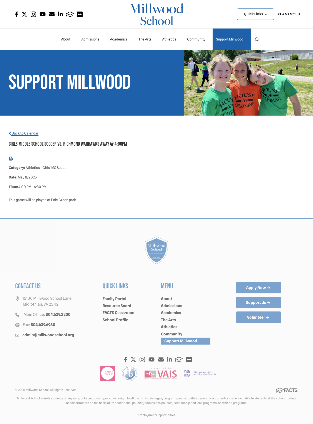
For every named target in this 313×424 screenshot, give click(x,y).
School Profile (115, 320)
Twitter (24, 14)
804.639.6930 (43, 324)
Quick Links (255, 14)
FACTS (70, 14)
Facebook (16, 14)
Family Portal (114, 298)
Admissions (92, 39)
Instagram (33, 14)
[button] (256, 39)
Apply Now (258, 288)
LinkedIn (60, 14)
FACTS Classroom (118, 312)
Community (198, 39)
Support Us (258, 302)
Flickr (80, 14)
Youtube (43, 14)
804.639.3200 (289, 14)
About (67, 39)
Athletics (171, 39)
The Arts (146, 39)
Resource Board (117, 305)
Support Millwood (231, 39)
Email (52, 14)
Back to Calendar (23, 133)
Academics (120, 39)
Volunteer (258, 317)
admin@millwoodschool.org (48, 335)
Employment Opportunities (156, 415)
